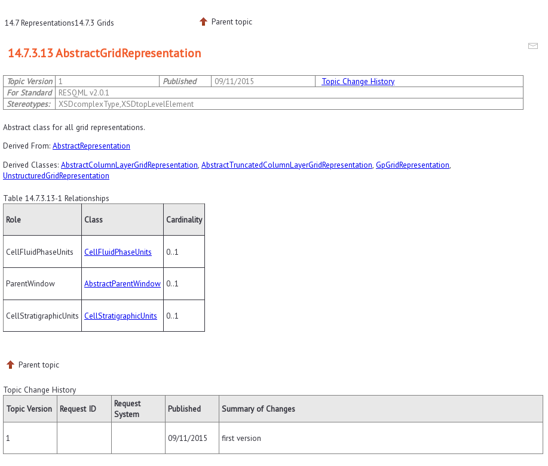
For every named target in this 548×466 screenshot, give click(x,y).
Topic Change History (358, 81)
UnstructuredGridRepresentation (56, 175)
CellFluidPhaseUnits (118, 251)
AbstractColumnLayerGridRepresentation (129, 164)
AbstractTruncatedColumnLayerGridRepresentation (286, 164)
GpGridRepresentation (412, 164)
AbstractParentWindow (122, 283)
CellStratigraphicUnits (120, 315)
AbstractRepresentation (91, 145)
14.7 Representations (40, 22)
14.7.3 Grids (94, 22)
